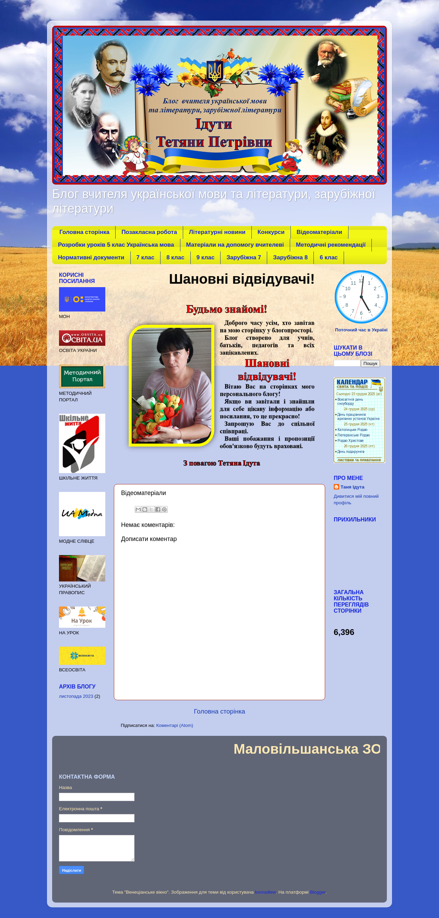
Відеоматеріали (319, 232)
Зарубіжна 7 (243, 257)
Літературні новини (217, 232)
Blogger (318, 892)
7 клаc (146, 257)
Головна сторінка (84, 232)
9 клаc (206, 257)
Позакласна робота (149, 232)
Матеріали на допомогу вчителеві (235, 245)
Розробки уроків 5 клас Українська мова (116, 245)
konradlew (265, 892)
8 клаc (175, 257)
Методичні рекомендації (331, 245)
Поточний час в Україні (361, 329)
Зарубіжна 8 (290, 257)
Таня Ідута (352, 487)
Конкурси (271, 232)
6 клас (329, 257)
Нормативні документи (91, 257)
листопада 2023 (76, 696)
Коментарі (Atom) (174, 725)
